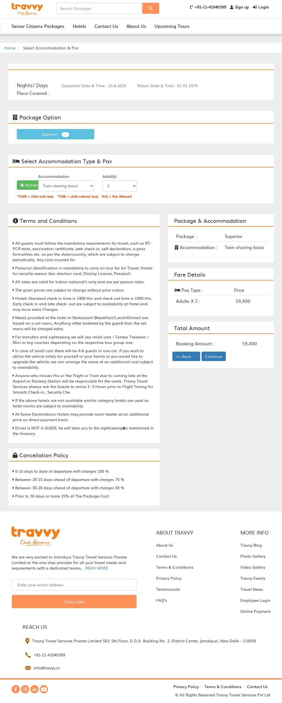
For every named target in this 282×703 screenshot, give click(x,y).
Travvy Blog (251, 545)
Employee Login (255, 600)
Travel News (251, 589)
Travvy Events (252, 578)
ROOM (28, 185)
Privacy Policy (168, 578)
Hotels (79, 26)
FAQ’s (161, 600)
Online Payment (255, 611)
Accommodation (53, 176)
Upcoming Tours (171, 26)
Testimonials (168, 589)
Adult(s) (109, 176)
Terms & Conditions (174, 567)
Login (261, 7)
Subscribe (74, 601)
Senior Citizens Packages (38, 26)
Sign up (239, 7)
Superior (55, 134)
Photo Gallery (252, 556)
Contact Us (106, 26)
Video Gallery (252, 567)
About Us (136, 26)
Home (9, 47)
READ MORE (96, 568)
